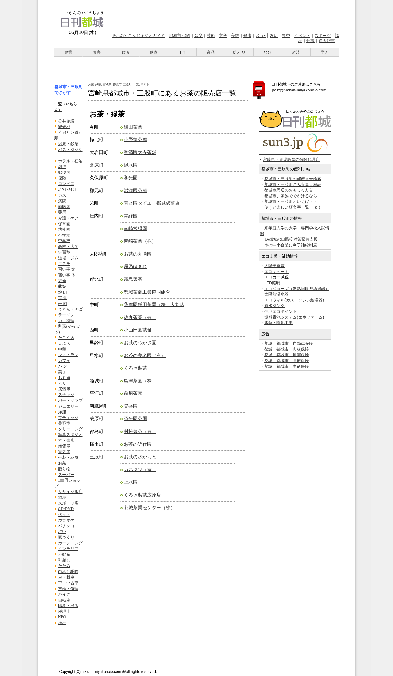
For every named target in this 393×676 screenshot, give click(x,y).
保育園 (64, 224)
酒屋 (62, 497)
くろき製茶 (135, 367)
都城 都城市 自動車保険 (288, 343)
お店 (274, 35)
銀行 (62, 167)
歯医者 (64, 207)
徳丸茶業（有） (140, 317)
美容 (235, 35)
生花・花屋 (68, 457)
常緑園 (131, 215)
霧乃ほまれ (135, 266)
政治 (125, 52)
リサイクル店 (70, 491)
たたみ (64, 566)
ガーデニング (70, 543)
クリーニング (70, 429)
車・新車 (66, 577)
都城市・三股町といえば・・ (290, 201)
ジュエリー (68, 406)
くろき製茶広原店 (142, 494)
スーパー (66, 475)
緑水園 (131, 165)
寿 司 (62, 303)
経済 (296, 52)
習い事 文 (67, 269)
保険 (62, 178)
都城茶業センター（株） (149, 507)
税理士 (64, 611)
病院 (62, 201)
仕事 (310, 40)
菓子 (62, 372)
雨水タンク (274, 305)
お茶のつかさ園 (140, 342)
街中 (286, 35)
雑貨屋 (64, 446)
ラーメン (66, 315)
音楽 (198, 35)
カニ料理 (66, 321)
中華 (62, 349)
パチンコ (66, 526)
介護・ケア (68, 218)
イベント (302, 35)
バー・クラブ (70, 400)
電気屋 (64, 452)
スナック (66, 395)
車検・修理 (68, 589)
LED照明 (272, 283)
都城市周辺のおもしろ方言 (288, 190)
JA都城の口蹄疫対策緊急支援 (291, 239)
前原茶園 (133, 393)
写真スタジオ (70, 434)
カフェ (64, 361)
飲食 (154, 52)
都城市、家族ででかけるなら (290, 196)
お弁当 (64, 378)
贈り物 (64, 469)
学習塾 (64, 252)
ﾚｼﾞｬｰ (261, 35)
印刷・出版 (68, 606)
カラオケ (66, 520)
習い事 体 (67, 275)
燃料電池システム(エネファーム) (294, 317)
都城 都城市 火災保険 (286, 349)
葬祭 (62, 286)
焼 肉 (62, 292)
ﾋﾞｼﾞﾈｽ (239, 52)
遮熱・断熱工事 (278, 322)
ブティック (68, 418)
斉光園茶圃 (135, 418)
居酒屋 (64, 389)
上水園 (131, 482)
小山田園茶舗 (138, 329)
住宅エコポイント (280, 311)
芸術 (211, 35)
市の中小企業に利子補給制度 (290, 245)
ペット (64, 514)
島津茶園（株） (140, 380)
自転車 (64, 600)
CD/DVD (66, 509)
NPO (62, 617)
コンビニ (66, 184)
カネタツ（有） (140, 469)
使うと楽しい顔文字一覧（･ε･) (292, 207)
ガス (62, 195)
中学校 (64, 241)
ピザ (62, 383)
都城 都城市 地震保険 (286, 354)
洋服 (62, 412)
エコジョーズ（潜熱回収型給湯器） (296, 288)
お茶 (62, 463)
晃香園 (131, 406)
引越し (64, 560)
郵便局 (64, 172)
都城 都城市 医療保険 (286, 360)
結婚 (62, 280)
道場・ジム (68, 258)
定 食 (62, 298)
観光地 (64, 127)
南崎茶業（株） (140, 241)
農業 (68, 52)
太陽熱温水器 (276, 294)
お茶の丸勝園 (138, 253)
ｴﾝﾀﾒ (268, 52)
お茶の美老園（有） (145, 355)
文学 (223, 35)
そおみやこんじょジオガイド (138, 35)
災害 (97, 52)
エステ (64, 264)
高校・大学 (68, 246)
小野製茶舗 (135, 139)
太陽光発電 (274, 265)
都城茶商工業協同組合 (147, 292)
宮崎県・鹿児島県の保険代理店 (291, 159)
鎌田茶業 (133, 127)
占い (62, 532)
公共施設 (66, 121)
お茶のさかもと (140, 456)
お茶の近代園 (138, 444)
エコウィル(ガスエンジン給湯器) (294, 300)
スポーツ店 (68, 503)
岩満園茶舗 (135, 190)
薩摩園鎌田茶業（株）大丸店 (154, 304)
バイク (64, 594)
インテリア (68, 549)
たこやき (66, 338)
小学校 (64, 235)
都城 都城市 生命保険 (286, 366)
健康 (247, 35)
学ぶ (324, 52)
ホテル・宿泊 (70, 161)
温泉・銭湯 (68, 144)
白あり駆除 (68, 571)
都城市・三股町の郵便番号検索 (292, 178)
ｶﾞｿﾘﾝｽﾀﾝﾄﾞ (68, 189)
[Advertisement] (225, 15)
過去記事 (327, 40)
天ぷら (64, 343)
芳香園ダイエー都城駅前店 (152, 203)
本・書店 (66, 440)
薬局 (62, 212)
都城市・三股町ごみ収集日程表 (292, 184)
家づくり (66, 537)
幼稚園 (64, 229)
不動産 (64, 554)
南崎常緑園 (135, 228)
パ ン (62, 366)
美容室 (64, 423)
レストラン (68, 355)
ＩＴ (182, 52)
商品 (211, 52)
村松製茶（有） (140, 431)
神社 (62, 623)
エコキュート (276, 271)
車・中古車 (68, 583)
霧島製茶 (133, 279)
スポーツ (323, 35)
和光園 (131, 177)
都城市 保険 (179, 35)
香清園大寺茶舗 (140, 152)
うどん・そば (70, 309)
